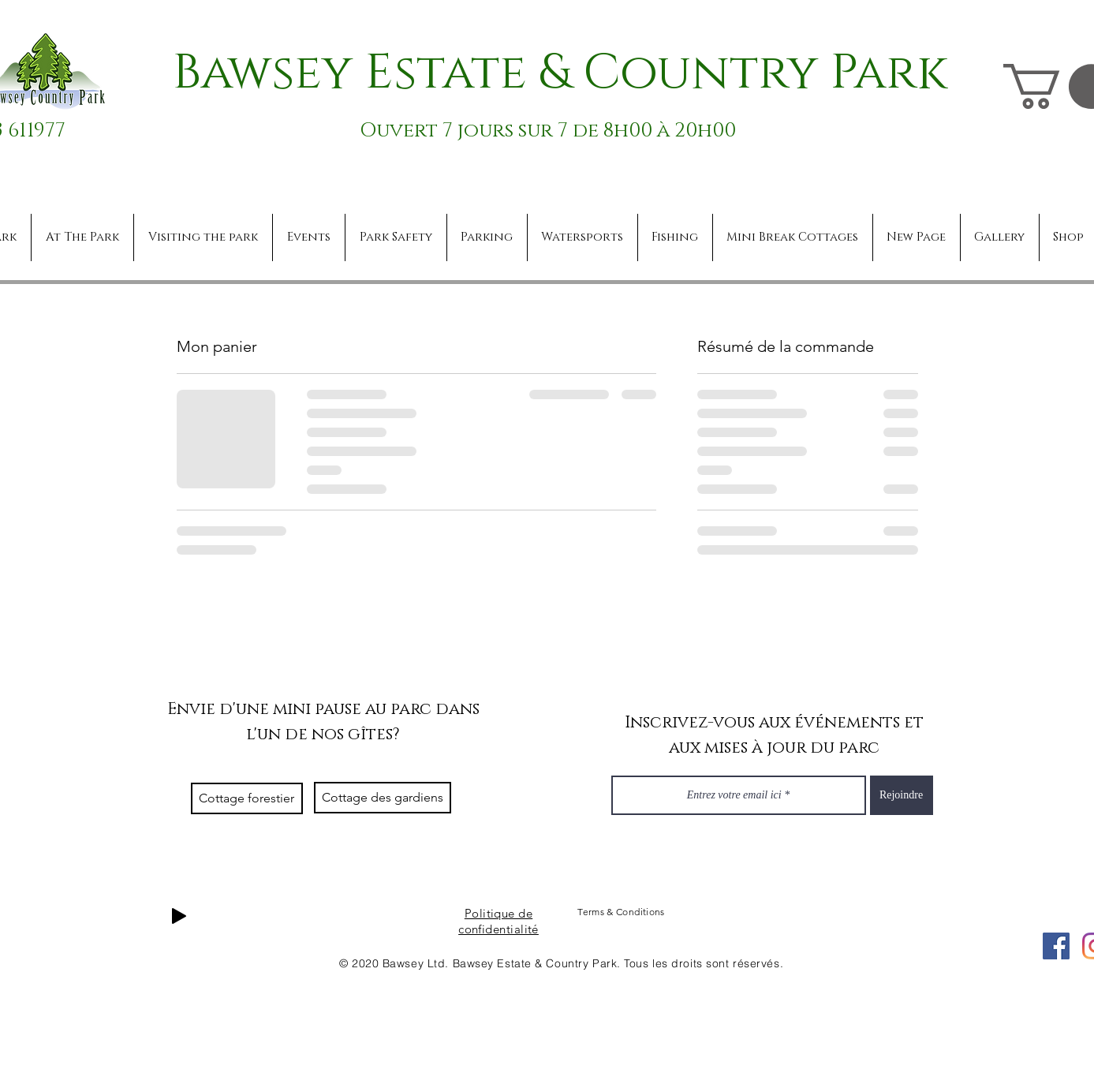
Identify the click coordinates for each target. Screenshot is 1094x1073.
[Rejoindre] (901, 795)
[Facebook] (1056, 946)
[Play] (179, 916)
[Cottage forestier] (247, 798)
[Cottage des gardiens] (382, 797)
